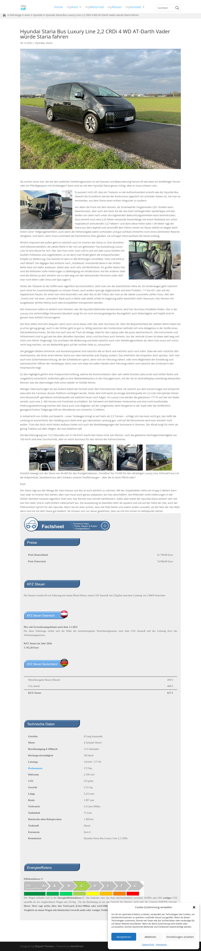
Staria (49, 43)
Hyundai (37, 15)
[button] (194, 907)
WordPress (76, 946)
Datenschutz (148, 944)
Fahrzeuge (16, 15)
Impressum (161, 944)
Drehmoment (35, 768)
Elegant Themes (44, 946)
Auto (27, 15)
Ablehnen (150, 937)
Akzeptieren (124, 937)
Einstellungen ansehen (180, 937)
